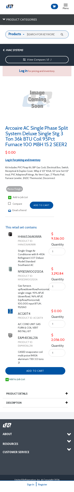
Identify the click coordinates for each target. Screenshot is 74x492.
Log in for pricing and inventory (22, 160)
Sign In (30, 484)
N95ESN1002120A (30, 272)
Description (15, 402)
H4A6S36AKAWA (30, 237)
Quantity (54, 244)
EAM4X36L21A (28, 338)
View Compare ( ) (37, 59)
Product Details (18, 393)
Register (42, 484)
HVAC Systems (13, 50)
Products (15, 34)
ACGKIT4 (24, 314)
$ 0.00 (10, 152)
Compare (15, 203)
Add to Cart (42, 205)
